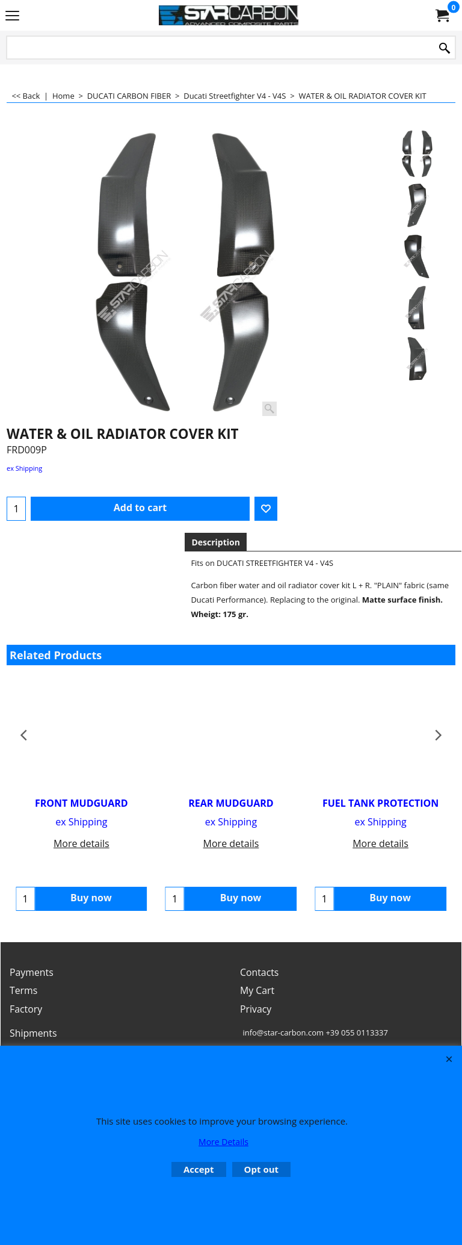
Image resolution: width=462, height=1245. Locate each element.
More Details (223, 1141)
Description (215, 542)
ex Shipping (24, 468)
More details (81, 843)
